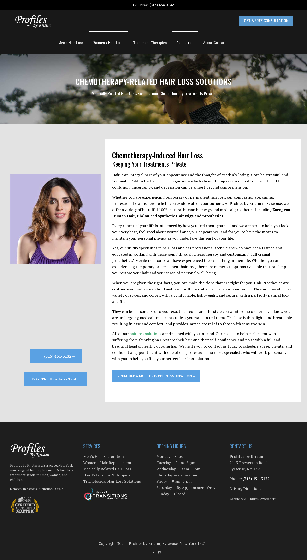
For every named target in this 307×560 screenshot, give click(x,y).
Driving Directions (245, 488)
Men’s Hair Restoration (103, 456)
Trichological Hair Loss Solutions (112, 481)
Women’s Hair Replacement (107, 462)
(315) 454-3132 (161, 5)
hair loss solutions (145, 333)
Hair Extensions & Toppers (106, 475)
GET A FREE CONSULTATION (266, 20)
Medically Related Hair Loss (107, 468)
